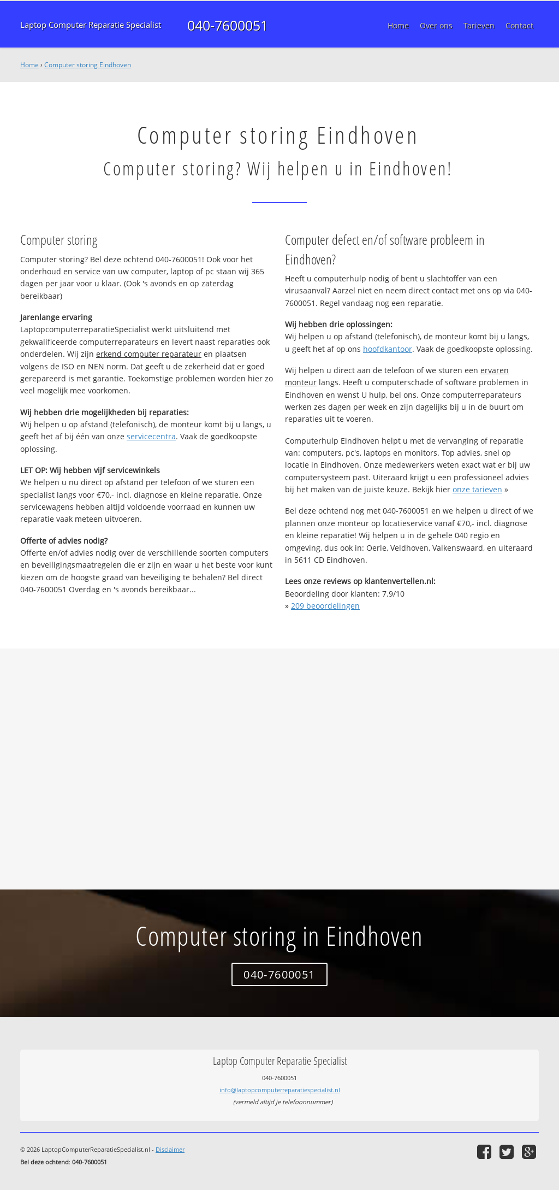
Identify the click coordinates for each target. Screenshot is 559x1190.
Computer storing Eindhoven (87, 64)
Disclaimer (170, 1149)
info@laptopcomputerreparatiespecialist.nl (279, 1090)
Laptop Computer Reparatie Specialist (90, 25)
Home (29, 64)
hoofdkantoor (387, 349)
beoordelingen (325, 605)
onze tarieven (477, 489)
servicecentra (151, 436)
